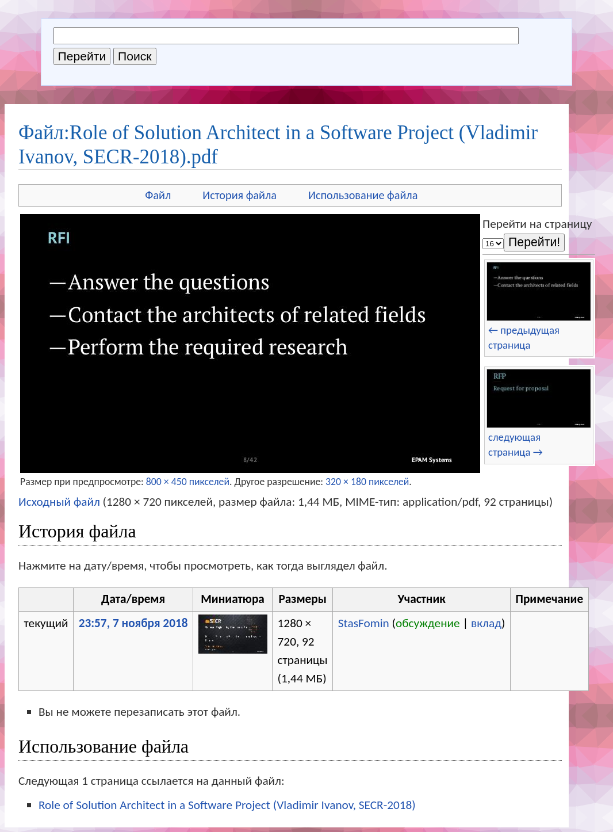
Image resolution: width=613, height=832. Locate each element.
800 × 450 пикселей (187, 481)
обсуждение (428, 623)
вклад (486, 623)
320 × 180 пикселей (367, 481)
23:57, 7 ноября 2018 (133, 623)
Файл (158, 195)
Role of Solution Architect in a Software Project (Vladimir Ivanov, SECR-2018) (227, 804)
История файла (239, 195)
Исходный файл (59, 501)
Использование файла (362, 195)
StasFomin (363, 623)
